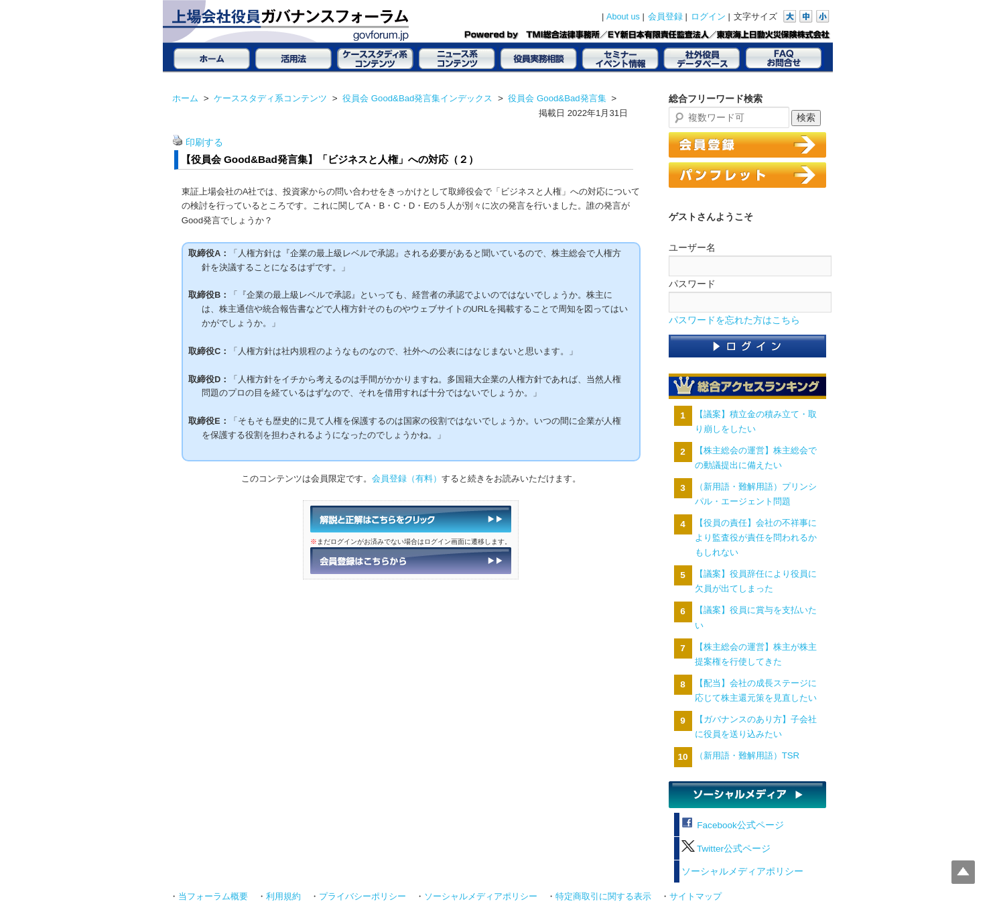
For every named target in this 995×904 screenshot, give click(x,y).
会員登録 (665, 16)
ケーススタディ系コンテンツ (270, 98)
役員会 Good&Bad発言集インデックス (417, 98)
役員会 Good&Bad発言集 (557, 98)
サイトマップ (695, 896)
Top (963, 872)
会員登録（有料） (407, 478)
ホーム (185, 98)
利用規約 (283, 896)
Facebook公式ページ (732, 825)
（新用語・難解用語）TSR (747, 755)
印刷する (204, 142)
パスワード (692, 283)
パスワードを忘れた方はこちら (734, 320)
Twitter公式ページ (726, 849)
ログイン (708, 16)
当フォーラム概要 (213, 896)
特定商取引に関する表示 (603, 896)
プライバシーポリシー (362, 896)
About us (623, 16)
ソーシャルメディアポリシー (742, 871)
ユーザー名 (692, 247)
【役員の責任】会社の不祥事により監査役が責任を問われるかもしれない (756, 537)
